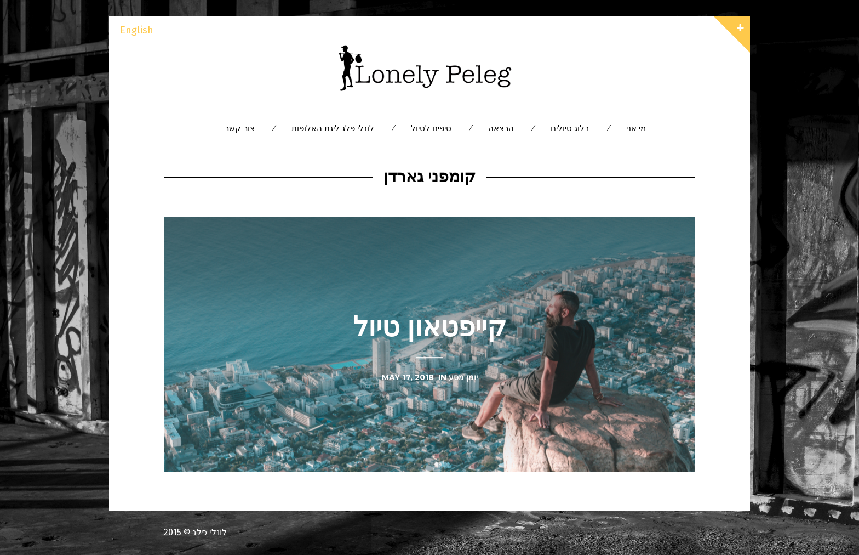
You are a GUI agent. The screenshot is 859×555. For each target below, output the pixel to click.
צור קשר (240, 128)
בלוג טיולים (570, 128)
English (136, 30)
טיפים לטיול (431, 128)
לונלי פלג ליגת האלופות (332, 128)
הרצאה (501, 128)
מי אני (636, 128)
